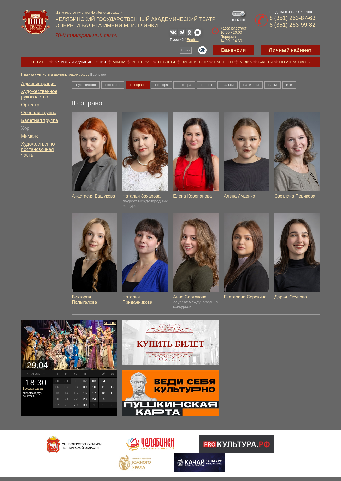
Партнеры (223, 62)
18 (103, 393)
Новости (166, 62)
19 (112, 393)
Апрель (36, 373)
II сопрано (138, 85)
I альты (206, 85)
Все (289, 85)
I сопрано (112, 85)
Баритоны (251, 85)
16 (85, 393)
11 (103, 387)
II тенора (184, 85)
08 (75, 387)
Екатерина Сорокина (245, 296)
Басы (272, 85)
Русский (177, 40)
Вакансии (233, 50)
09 (85, 387)
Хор (84, 74)
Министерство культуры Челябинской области (88, 12)
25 (103, 399)
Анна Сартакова (190, 296)
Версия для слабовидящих (202, 50)
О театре (39, 62)
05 (112, 381)
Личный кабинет (290, 50)
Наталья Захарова (141, 196)
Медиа (246, 62)
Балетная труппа (39, 120)
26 (112, 399)
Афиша (119, 62)
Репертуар (142, 62)
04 (103, 381)
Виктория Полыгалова (84, 299)
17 (94, 393)
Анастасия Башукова (93, 196)
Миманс (29, 136)
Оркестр (30, 104)
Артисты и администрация (80, 62)
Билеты (265, 62)
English (193, 40)
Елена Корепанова (192, 196)
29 (75, 405)
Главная (27, 74)
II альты (227, 85)
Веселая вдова (33, 388)
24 (94, 399)
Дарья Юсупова (290, 296)
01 (75, 381)
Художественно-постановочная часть (38, 149)
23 (85, 399)
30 (85, 405)
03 (94, 381)
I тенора (161, 85)
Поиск (186, 50)
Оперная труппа (38, 112)
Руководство (86, 85)
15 (75, 393)
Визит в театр (194, 62)
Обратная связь (294, 62)
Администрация (38, 83)
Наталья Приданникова (137, 299)
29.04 (37, 365)
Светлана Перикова (294, 196)
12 (112, 387)
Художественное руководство (39, 94)
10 (94, 387)
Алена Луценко (239, 196)
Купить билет (170, 344)
